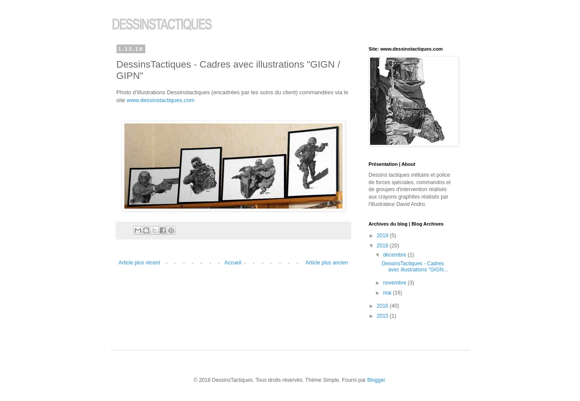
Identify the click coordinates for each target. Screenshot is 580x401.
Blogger (376, 380)
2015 (383, 316)
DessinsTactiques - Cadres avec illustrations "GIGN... (414, 266)
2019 (383, 236)
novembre (395, 283)
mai (388, 293)
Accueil (232, 263)
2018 (383, 246)
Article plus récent (139, 263)
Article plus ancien (326, 263)
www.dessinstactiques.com (160, 100)
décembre (395, 255)
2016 (383, 306)
